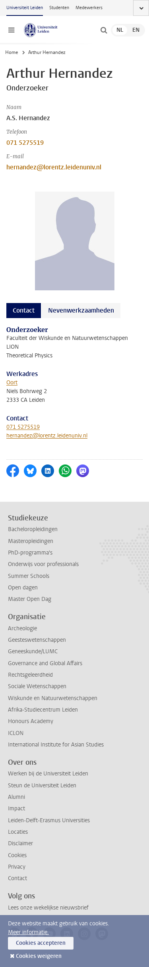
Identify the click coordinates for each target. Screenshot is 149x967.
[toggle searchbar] (103, 30)
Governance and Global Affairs (45, 663)
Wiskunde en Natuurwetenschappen (52, 698)
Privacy (16, 867)
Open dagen (23, 587)
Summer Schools (28, 576)
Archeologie (22, 628)
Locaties (18, 832)
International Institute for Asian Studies (56, 744)
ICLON (15, 733)
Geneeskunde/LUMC (33, 651)
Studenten (59, 8)
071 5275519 (25, 142)
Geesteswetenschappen (37, 640)
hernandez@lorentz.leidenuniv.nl (53, 167)
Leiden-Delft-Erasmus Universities (49, 820)
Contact (17, 878)
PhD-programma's (30, 552)
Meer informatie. (28, 932)
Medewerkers (89, 8)
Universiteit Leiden (24, 8)
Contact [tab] (24, 310)
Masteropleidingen (30, 541)
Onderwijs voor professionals (43, 564)
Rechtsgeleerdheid (30, 675)
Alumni (16, 797)
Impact (16, 808)
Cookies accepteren (41, 943)
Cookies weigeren (39, 956)
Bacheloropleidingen (33, 529)
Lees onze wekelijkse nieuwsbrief (48, 907)
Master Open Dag (29, 599)
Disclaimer (20, 843)
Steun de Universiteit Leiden (42, 785)
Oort (11, 382)
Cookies (17, 855)
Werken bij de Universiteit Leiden (48, 773)
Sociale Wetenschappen (37, 686)
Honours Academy (30, 721)
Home (11, 52)
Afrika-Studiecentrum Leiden (43, 710)
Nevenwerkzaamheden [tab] (81, 310)
